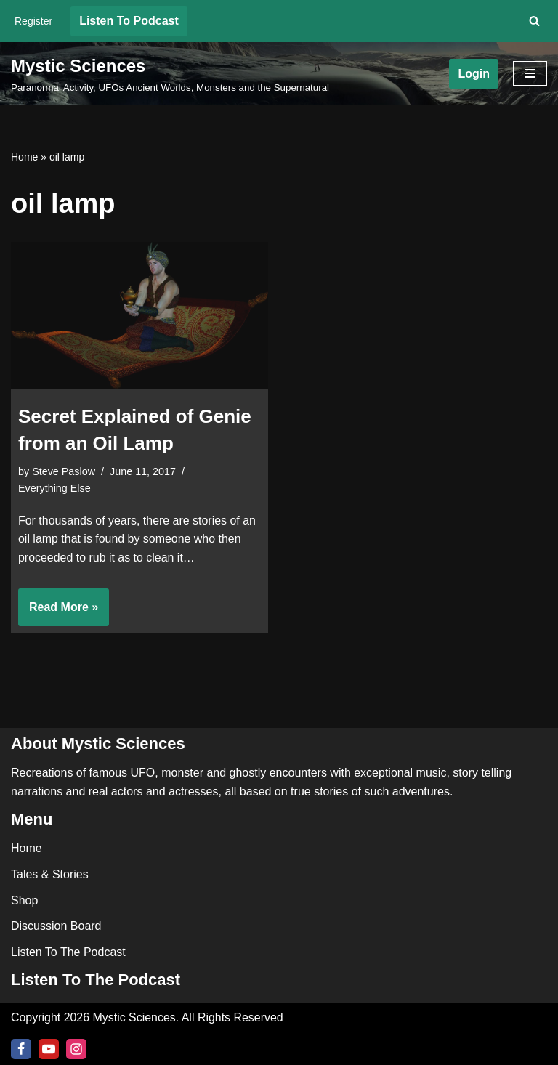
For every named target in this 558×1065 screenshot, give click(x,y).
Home (24, 157)
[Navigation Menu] (530, 73)
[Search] (534, 20)
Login (474, 74)
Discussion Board (56, 926)
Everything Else (54, 488)
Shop (24, 900)
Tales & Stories (50, 874)
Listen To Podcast (129, 21)
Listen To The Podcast (68, 952)
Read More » (58, 612)
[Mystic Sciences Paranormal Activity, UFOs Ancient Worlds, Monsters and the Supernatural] (170, 74)
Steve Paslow (63, 471)
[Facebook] (21, 1049)
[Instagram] (76, 1049)
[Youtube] (49, 1049)
